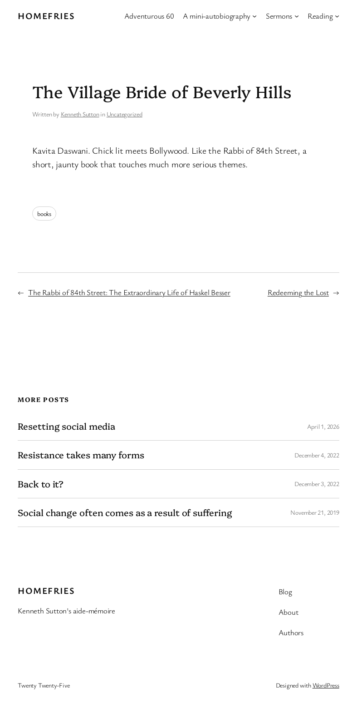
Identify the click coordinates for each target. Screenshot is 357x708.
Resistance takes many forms (81, 455)
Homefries (46, 16)
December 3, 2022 (316, 483)
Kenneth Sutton (80, 114)
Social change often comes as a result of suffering (125, 512)
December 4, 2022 (316, 455)
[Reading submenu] (337, 16)
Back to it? (41, 484)
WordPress (326, 685)
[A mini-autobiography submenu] (254, 16)
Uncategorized (124, 114)
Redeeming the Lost (298, 292)
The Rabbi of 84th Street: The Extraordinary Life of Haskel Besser (129, 292)
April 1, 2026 (323, 426)
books (44, 213)
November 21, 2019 (314, 512)
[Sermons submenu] (296, 16)
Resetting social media (66, 426)
